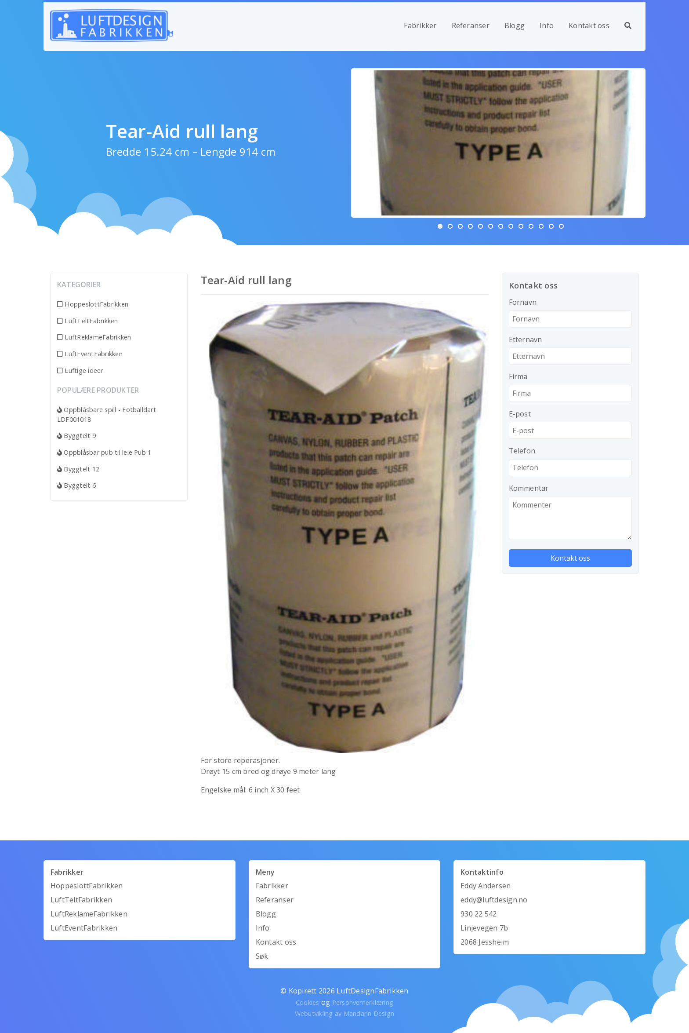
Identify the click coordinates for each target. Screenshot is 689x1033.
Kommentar (529, 488)
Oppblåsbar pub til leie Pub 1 (104, 452)
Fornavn (523, 302)
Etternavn (525, 339)
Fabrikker (420, 25)
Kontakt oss (589, 25)
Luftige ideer (80, 370)
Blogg (514, 25)
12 (551, 226)
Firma (518, 376)
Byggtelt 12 (78, 469)
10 (531, 226)
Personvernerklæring (363, 1002)
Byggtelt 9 (76, 435)
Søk (262, 956)
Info (547, 25)
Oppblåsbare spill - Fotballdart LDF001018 (106, 414)
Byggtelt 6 (76, 485)
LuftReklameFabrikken (94, 337)
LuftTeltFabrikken (87, 321)
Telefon (522, 451)
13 (561, 226)
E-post (520, 414)
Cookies (307, 1002)
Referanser (471, 25)
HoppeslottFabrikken (92, 304)
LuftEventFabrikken (90, 354)
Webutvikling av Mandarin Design (344, 1013)
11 (541, 226)
